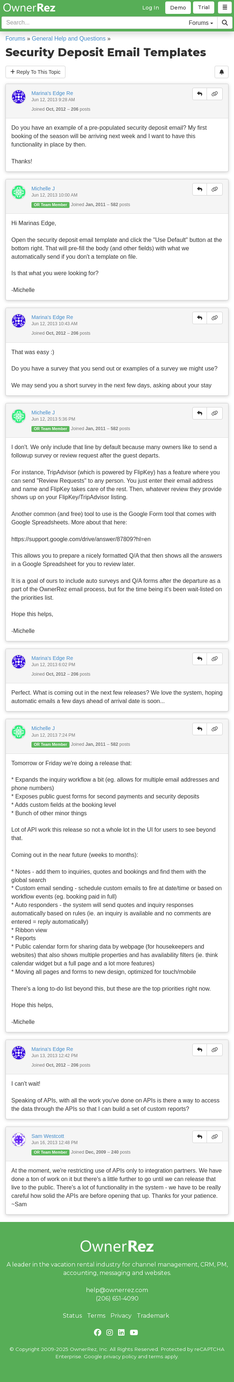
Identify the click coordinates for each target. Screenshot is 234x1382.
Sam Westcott (47, 1136)
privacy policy (119, 1356)
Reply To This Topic (35, 72)
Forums (15, 38)
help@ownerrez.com (117, 1290)
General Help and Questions (69, 38)
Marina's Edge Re (52, 93)
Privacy (121, 1315)
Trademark (153, 1315)
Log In (150, 7)
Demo (178, 7)
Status (72, 1315)
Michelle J (43, 188)
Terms (96, 1315)
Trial (204, 7)
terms (156, 1356)
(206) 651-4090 (117, 1298)
